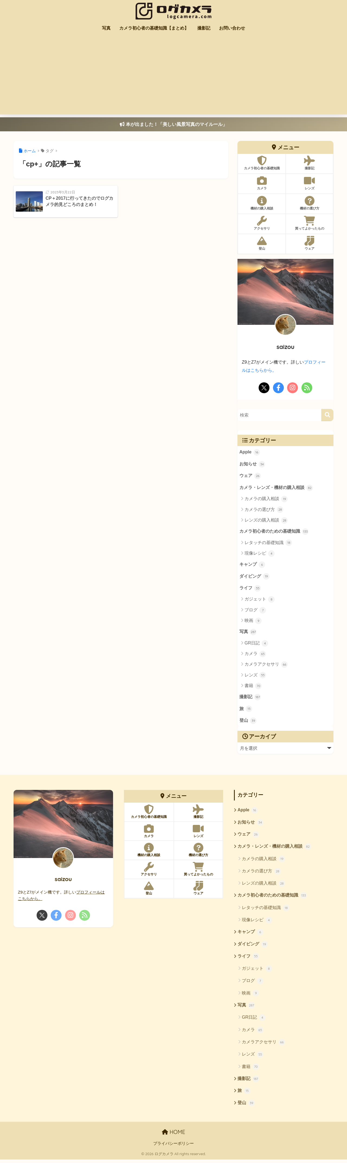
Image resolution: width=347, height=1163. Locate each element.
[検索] (327, 415)
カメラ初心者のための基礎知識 (274, 532)
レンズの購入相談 (266, 520)
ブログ (255, 611)
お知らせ (252, 464)
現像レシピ (260, 554)
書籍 (253, 687)
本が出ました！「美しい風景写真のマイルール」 (173, 124)
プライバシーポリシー (173, 1147)
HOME (173, 1135)
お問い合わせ (232, 28)
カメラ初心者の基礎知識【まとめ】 (154, 28)
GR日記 (256, 644)
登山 (248, 722)
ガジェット (260, 600)
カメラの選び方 (264, 510)
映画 (253, 622)
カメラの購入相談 (266, 499)
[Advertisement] (173, 77)
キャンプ (252, 565)
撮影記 (203, 28)
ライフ (250, 589)
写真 (106, 28)
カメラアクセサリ (266, 666)
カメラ (255, 655)
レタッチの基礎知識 (268, 543)
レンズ (255, 676)
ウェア (250, 476)
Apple (249, 452)
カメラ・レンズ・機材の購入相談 (276, 488)
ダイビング (254, 577)
